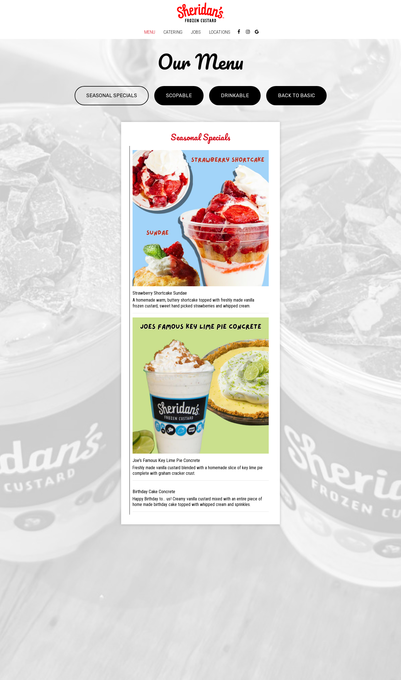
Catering (172, 32)
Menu (149, 32)
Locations (219, 32)
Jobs (196, 32)
